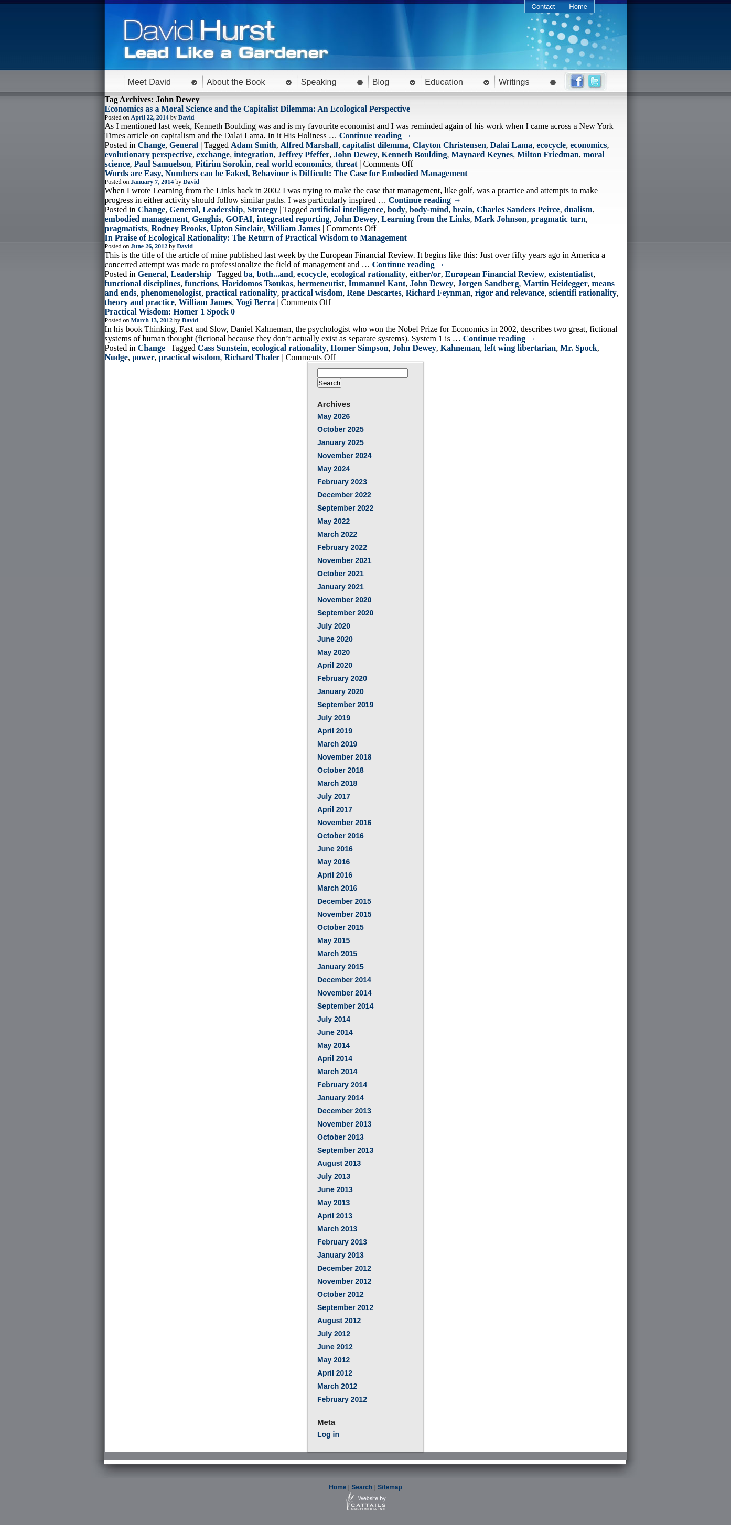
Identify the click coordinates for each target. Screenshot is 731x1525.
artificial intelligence (346, 209)
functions (201, 283)
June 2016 (335, 849)
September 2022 (345, 508)
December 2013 (344, 1111)
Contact (543, 6)
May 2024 (333, 468)
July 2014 (333, 1019)
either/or (425, 273)
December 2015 (344, 901)
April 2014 (334, 1058)
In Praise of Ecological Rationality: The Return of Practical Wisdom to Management (256, 237)
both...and (275, 273)
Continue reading (375, 135)
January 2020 (340, 691)
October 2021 (340, 573)
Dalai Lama (511, 144)
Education (444, 82)
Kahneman (460, 347)
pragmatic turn (558, 218)
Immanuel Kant (376, 283)
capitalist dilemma (375, 144)
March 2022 (337, 534)
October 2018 (340, 770)
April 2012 (334, 1373)
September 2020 (345, 613)
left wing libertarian (520, 347)
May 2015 (333, 940)
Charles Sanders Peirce (518, 209)
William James (293, 228)
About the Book (236, 82)
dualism (578, 209)
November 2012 (344, 1281)
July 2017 (333, 796)
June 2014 (335, 1032)
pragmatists (126, 228)
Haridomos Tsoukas (257, 283)
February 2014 (342, 1084)
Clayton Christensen (449, 144)
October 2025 (340, 429)
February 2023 (342, 482)
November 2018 (344, 757)
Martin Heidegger (555, 283)
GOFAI (238, 218)
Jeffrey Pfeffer (304, 154)
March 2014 (337, 1071)
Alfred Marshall (309, 144)
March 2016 (337, 888)
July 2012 (333, 1333)
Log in (328, 1434)
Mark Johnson (500, 218)
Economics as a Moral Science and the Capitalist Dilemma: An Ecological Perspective (258, 108)
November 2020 (344, 600)
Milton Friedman (548, 154)
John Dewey (355, 154)
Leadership (222, 209)
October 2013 (340, 1137)
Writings (514, 82)
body (396, 209)
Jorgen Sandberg (488, 283)
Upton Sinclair (236, 228)
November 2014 (344, 993)
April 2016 (334, 875)
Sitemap (390, 1487)
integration (254, 154)
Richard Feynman (438, 292)
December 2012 (344, 1268)
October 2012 (340, 1294)
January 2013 (340, 1255)
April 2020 (334, 665)
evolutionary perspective (149, 154)
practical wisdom (311, 292)
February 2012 (342, 1399)
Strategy (263, 209)
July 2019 (333, 717)
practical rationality (241, 292)
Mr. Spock (578, 347)
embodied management (146, 218)
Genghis (206, 218)
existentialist (571, 273)
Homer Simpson (359, 347)
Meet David (149, 82)
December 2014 (344, 980)
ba (248, 273)
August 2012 (339, 1320)
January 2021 (340, 586)
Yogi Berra (255, 302)
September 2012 (345, 1307)
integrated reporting (292, 218)
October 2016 (340, 835)
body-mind (429, 209)
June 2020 (335, 639)
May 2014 (333, 1045)
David (186, 117)
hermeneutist (321, 283)
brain (462, 209)
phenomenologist (171, 292)
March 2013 (337, 1229)
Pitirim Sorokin (223, 163)
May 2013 (333, 1202)
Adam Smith (253, 144)
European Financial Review (494, 273)
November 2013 (344, 1124)
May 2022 (333, 521)
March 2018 (337, 783)
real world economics (293, 163)
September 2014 (345, 1006)
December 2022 (344, 495)
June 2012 (335, 1347)
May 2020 (333, 652)
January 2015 (340, 966)
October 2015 (340, 927)
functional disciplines (142, 283)
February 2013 (342, 1242)
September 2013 (345, 1150)
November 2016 (344, 822)
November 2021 (344, 560)
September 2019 (345, 704)
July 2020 (333, 626)
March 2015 (337, 953)
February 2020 (342, 678)
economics (588, 144)
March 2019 (337, 744)
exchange (213, 154)
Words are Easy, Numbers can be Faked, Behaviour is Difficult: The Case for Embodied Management (286, 173)
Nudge (116, 357)
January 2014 (340, 1098)
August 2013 (339, 1163)
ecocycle (551, 144)
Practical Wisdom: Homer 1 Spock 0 (170, 311)
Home (578, 6)
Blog (381, 82)
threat (346, 163)
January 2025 (340, 442)
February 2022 (342, 547)
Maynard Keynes (482, 154)
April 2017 (334, 809)
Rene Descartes (374, 292)
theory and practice (140, 302)
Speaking (319, 82)
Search (361, 1487)
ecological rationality (368, 273)
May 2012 (333, 1360)
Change (151, 144)
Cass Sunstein (223, 347)
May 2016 (333, 862)
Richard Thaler (252, 357)
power (143, 357)
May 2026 (333, 416)
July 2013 (333, 1176)
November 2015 (344, 914)
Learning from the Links (425, 218)
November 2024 (344, 455)
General (183, 144)
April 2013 (334, 1216)
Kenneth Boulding (414, 154)
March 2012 (337, 1386)
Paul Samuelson (162, 163)
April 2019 (334, 731)
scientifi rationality (582, 292)
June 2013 (335, 1189)
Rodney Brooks (178, 228)
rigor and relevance (510, 292)
